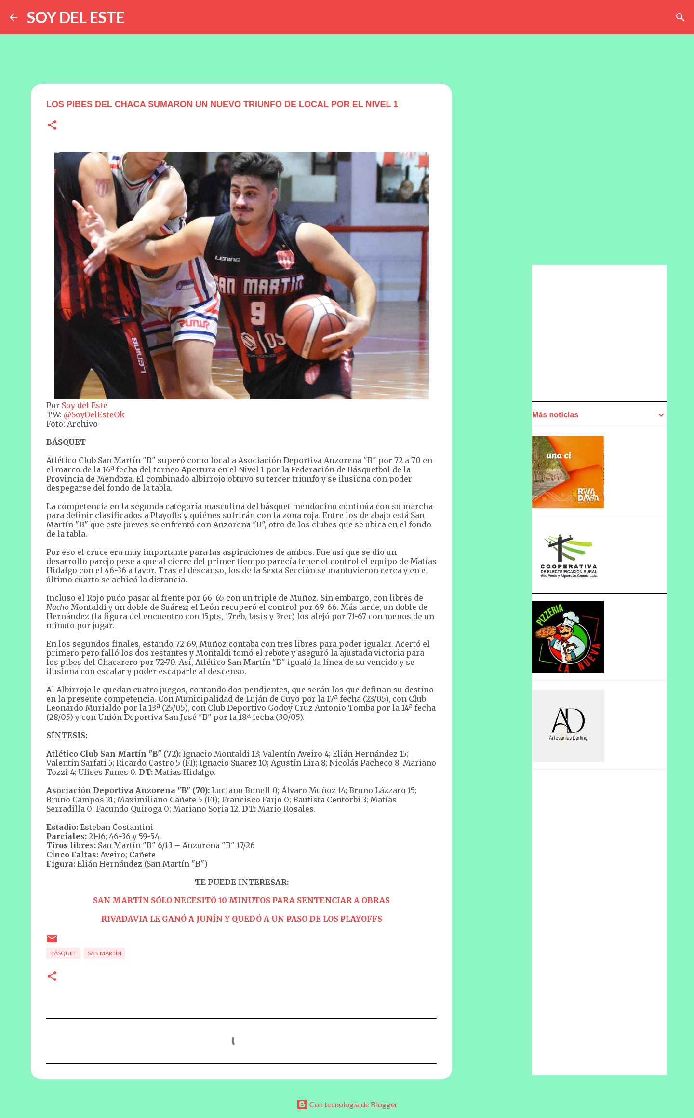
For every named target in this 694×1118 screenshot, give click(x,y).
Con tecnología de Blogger (347, 1104)
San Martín (104, 953)
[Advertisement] (499, 539)
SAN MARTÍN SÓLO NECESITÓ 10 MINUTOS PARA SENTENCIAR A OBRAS (241, 900)
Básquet (63, 953)
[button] (52, 125)
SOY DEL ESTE (76, 17)
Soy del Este (84, 405)
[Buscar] (680, 17)
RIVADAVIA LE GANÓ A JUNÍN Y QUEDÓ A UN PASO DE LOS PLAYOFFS (241, 919)
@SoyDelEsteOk (94, 414)
